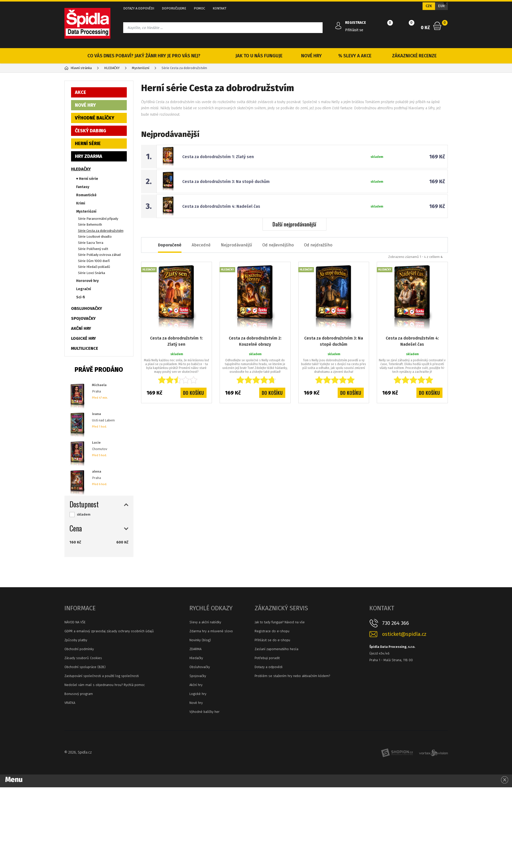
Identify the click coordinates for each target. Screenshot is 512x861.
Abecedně (201, 245)
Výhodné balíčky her (204, 712)
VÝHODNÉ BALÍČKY (94, 118)
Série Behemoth (90, 224)
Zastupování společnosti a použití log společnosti (101, 676)
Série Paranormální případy (98, 219)
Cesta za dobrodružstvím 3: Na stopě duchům (226, 181)
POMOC (199, 8)
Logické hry (197, 694)
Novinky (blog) (200, 640)
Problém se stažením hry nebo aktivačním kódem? (292, 676)
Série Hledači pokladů (94, 267)
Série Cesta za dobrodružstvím (100, 231)
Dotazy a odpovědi (268, 667)
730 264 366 (395, 623)
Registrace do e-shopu (272, 631)
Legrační (83, 289)
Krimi (80, 203)
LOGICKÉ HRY (83, 338)
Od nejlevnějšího (278, 245)
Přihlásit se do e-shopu (272, 640)
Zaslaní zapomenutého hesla (276, 649)
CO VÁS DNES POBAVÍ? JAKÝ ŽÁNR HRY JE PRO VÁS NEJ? (143, 56)
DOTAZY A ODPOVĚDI (138, 8)
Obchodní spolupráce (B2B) (85, 667)
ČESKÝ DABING (90, 131)
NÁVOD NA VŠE (74, 622)
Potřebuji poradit (267, 658)
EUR (441, 6)
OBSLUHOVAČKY (86, 308)
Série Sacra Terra (90, 243)
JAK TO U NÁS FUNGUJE (258, 56)
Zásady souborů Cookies (83, 658)
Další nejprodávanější (294, 224)
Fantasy (82, 187)
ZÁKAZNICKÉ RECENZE (414, 56)
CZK (429, 6)
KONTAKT (219, 8)
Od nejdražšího (318, 245)
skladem (83, 514)
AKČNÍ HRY (81, 328)
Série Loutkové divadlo (95, 236)
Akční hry (195, 685)
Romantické (86, 195)
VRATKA (69, 703)
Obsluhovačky (199, 667)
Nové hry (196, 703)
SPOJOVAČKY (83, 318)
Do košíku (193, 392)
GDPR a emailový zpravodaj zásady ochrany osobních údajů (109, 631)
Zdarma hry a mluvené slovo (211, 631)
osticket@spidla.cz (404, 634)
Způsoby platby (75, 640)
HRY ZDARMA (88, 156)
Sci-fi (80, 297)
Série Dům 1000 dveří (94, 261)
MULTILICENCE (84, 348)
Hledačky (196, 658)
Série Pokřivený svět (93, 249)
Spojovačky (197, 676)
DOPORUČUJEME (174, 8)
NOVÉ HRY (311, 56)
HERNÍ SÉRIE (88, 143)
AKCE (80, 92)
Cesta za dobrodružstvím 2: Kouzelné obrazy (255, 341)
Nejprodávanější (236, 245)
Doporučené (169, 245)
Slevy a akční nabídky (205, 622)
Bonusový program (78, 694)
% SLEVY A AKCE (354, 56)
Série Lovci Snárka (91, 273)
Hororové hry (87, 281)
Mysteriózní (86, 211)
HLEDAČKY (81, 169)
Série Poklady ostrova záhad (99, 255)
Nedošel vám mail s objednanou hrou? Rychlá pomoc (104, 685)
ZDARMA (195, 649)
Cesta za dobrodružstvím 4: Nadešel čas (221, 206)
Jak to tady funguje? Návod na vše (280, 622)
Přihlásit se (354, 30)
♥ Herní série (87, 179)
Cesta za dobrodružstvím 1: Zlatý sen (218, 156)
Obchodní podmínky (79, 649)
